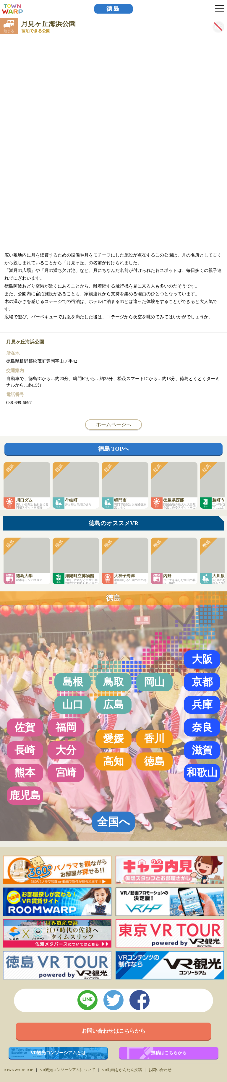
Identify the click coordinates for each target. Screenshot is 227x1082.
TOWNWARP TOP (18, 1070)
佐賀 (24, 727)
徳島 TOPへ (113, 449)
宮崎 (66, 772)
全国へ (113, 822)
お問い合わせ (159, 1070)
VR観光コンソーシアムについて (67, 1070)
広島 (113, 704)
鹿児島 (24, 795)
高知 (113, 761)
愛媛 (113, 738)
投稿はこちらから (169, 1052)
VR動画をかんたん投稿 (122, 1070)
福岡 (66, 727)
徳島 (113, 9)
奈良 (202, 727)
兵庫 (202, 704)
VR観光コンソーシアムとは (58, 1052)
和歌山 (202, 772)
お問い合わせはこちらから (113, 1031)
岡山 (154, 681)
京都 (202, 681)
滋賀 (202, 750)
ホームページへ (113, 424)
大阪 (202, 659)
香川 (154, 738)
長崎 (24, 750)
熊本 (24, 772)
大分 (66, 750)
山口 (72, 704)
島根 (72, 681)
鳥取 (113, 681)
